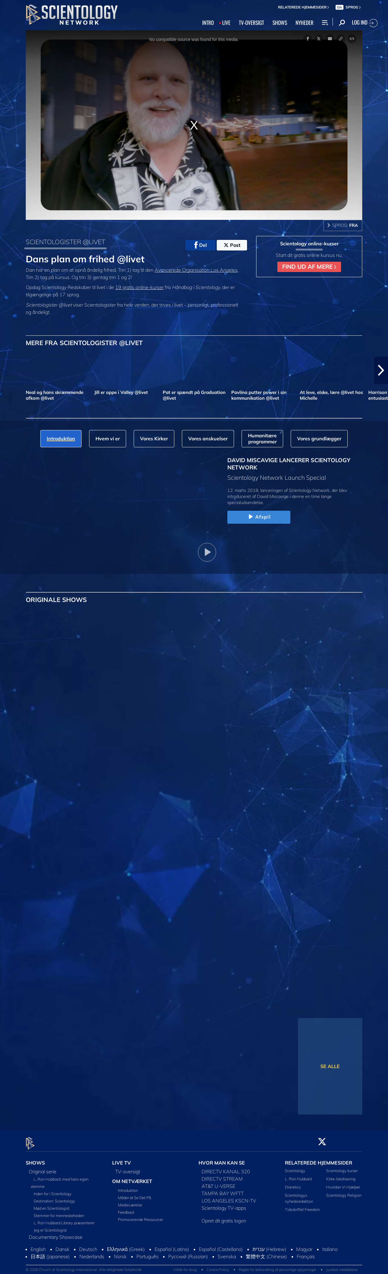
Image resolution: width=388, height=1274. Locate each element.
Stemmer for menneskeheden (59, 1211)
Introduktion (128, 1186)
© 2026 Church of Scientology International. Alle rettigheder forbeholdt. (84, 1266)
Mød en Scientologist (51, 1204)
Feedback (126, 1208)
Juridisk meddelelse (341, 1266)
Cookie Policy (218, 1266)
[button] (381, 370)
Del (200, 245)
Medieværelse (130, 1201)
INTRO (208, 22)
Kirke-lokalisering (341, 1175)
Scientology (295, 1167)
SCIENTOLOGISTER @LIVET (65, 242)
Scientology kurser (342, 1167)
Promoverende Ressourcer (140, 1215)
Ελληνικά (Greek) (126, 1245)
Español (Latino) (172, 1245)
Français (306, 1253)
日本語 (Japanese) (50, 1253)
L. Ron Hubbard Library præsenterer (64, 1219)
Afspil (259, 517)
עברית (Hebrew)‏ (269, 1245)
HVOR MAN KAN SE (222, 1159)
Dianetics (293, 1183)
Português (147, 1253)
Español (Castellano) (221, 1245)
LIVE (226, 22)
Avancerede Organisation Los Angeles (196, 270)
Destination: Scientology (54, 1197)
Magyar (304, 1245)
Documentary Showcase (55, 1233)
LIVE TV (121, 1159)
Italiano (330, 1245)
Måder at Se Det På (134, 1194)
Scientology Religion (344, 1191)
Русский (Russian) (188, 1253)
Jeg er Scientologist (50, 1226)
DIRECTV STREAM (222, 1175)
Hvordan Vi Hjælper (343, 1183)
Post (232, 245)
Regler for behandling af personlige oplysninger (277, 1266)
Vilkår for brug (185, 1266)
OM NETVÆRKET (132, 1178)
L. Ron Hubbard (298, 1175)
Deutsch (88, 1245)
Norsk (120, 1253)
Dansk (62, 1245)
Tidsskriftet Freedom (302, 1205)
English (38, 1245)
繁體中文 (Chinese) (266, 1253)
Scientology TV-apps (224, 1204)
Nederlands (91, 1253)
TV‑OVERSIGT (251, 22)
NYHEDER (304, 22)
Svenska (227, 1253)
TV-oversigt (127, 1168)
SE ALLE (330, 1066)
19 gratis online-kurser (139, 287)
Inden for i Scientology (53, 1190)
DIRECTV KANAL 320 (226, 1168)
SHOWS (280, 22)
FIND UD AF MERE (309, 266)
